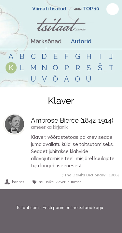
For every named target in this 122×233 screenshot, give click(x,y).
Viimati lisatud (49, 9)
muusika (46, 182)
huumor (74, 182)
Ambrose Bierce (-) (72, 120)
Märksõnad (46, 41)
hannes (18, 182)
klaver (60, 182)
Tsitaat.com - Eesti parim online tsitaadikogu (59, 207)
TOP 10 (91, 9)
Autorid (81, 41)
